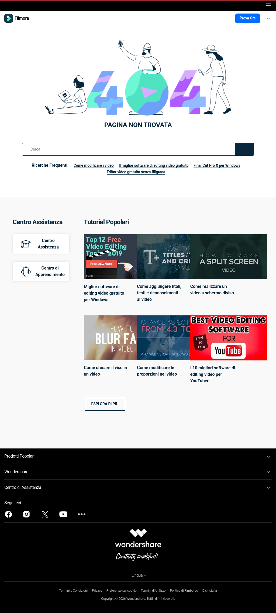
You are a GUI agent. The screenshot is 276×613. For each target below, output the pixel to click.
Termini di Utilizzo (153, 590)
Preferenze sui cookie (121, 590)
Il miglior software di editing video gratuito (182, 165)
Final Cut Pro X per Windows (100, 171)
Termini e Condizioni (73, 590)
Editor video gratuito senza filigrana (165, 171)
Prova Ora (248, 18)
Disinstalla (209, 590)
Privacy (97, 590)
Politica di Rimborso (184, 590)
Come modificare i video (114, 165)
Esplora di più (105, 404)
